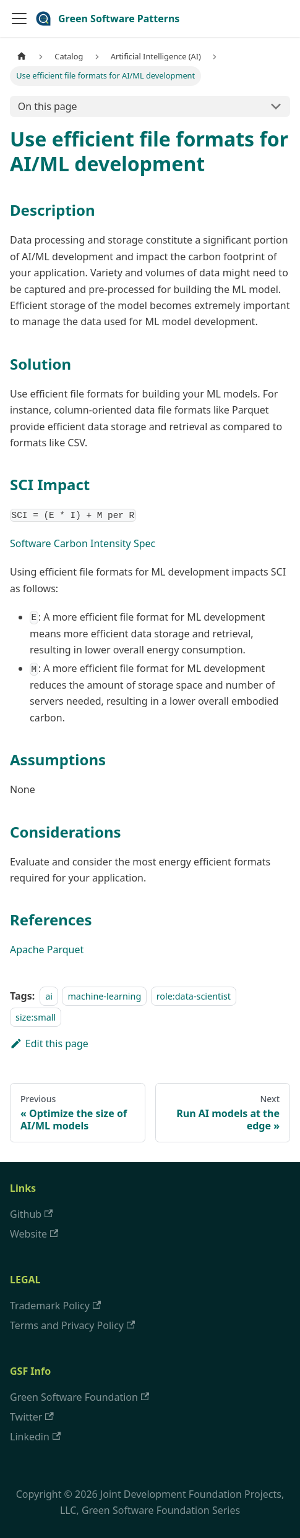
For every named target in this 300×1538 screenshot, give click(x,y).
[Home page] (21, 56)
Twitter (32, 1417)
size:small (35, 1017)
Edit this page (49, 1043)
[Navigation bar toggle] (19, 18)
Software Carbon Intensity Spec (82, 543)
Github (31, 1214)
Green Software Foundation (79, 1397)
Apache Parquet (47, 949)
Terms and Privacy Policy (72, 1325)
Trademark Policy (55, 1305)
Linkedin (35, 1436)
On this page (47, 106)
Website (34, 1234)
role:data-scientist (193, 996)
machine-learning (104, 996)
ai (49, 996)
